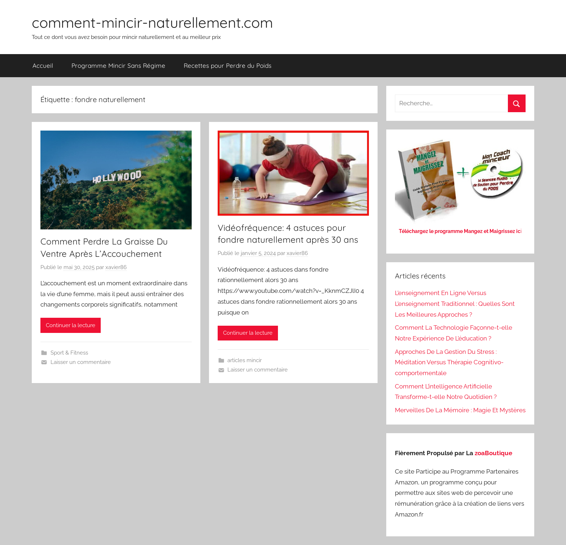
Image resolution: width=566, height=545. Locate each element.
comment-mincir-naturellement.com (152, 22)
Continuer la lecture (70, 325)
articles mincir (244, 360)
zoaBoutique (493, 453)
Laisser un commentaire (81, 362)
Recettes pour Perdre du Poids (227, 65)
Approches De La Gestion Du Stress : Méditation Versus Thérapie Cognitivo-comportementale (449, 362)
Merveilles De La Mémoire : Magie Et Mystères (460, 410)
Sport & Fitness (69, 353)
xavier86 (116, 267)
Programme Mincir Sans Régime (118, 65)
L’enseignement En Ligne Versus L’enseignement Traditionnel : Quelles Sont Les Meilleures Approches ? (455, 303)
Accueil (42, 65)
